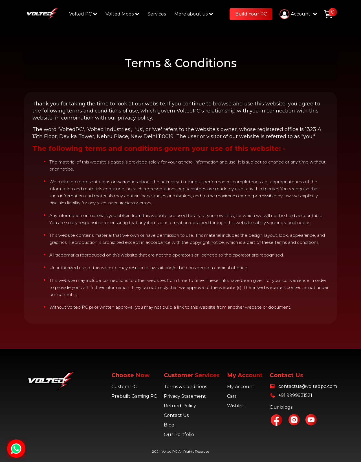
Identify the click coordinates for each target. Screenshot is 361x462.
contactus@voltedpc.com (307, 386)
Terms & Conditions (185, 386)
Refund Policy (180, 405)
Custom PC (124, 386)
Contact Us (176, 415)
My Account (240, 386)
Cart (232, 396)
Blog (169, 425)
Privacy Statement (185, 396)
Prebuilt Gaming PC (134, 396)
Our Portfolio (179, 434)
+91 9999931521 (295, 395)
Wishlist (235, 405)
